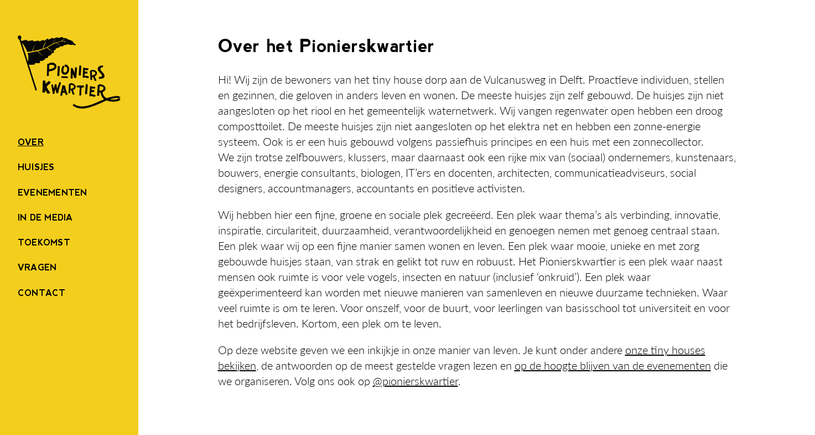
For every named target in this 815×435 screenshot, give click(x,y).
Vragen (37, 267)
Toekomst (44, 242)
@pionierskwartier (415, 380)
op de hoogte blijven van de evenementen (613, 365)
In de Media (45, 217)
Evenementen (52, 192)
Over (31, 142)
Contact (42, 293)
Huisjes (36, 167)
